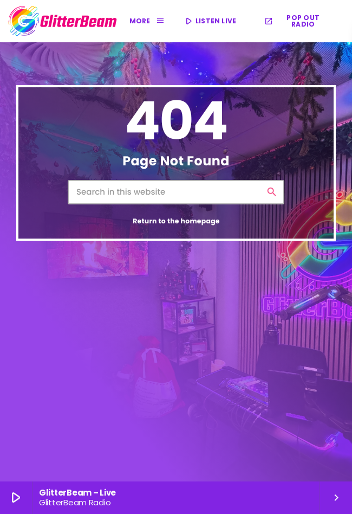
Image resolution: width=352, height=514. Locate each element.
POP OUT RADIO (292, 21)
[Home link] (63, 21)
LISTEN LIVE (210, 21)
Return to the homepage (176, 221)
